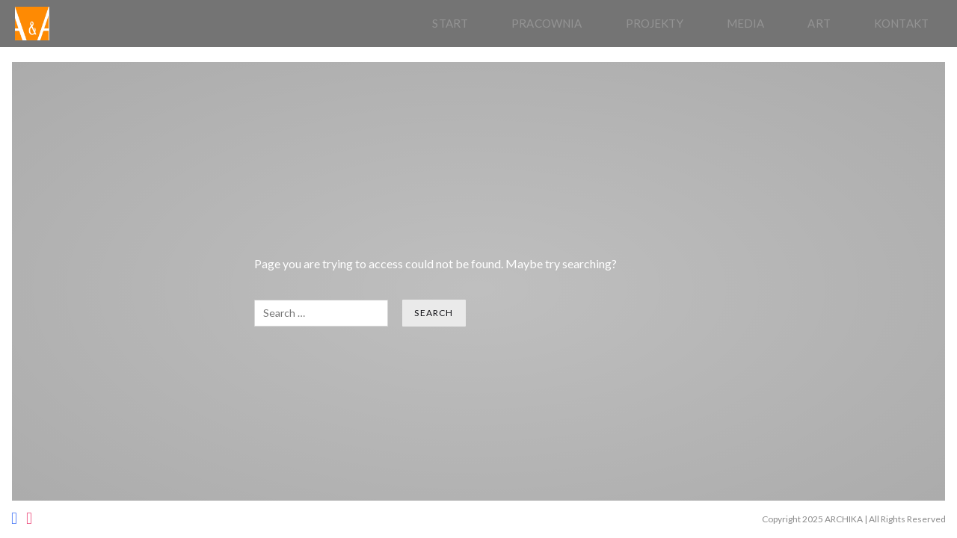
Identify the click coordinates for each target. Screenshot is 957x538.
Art (818, 23)
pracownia (546, 23)
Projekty (654, 23)
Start (450, 23)
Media (746, 23)
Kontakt (901, 23)
